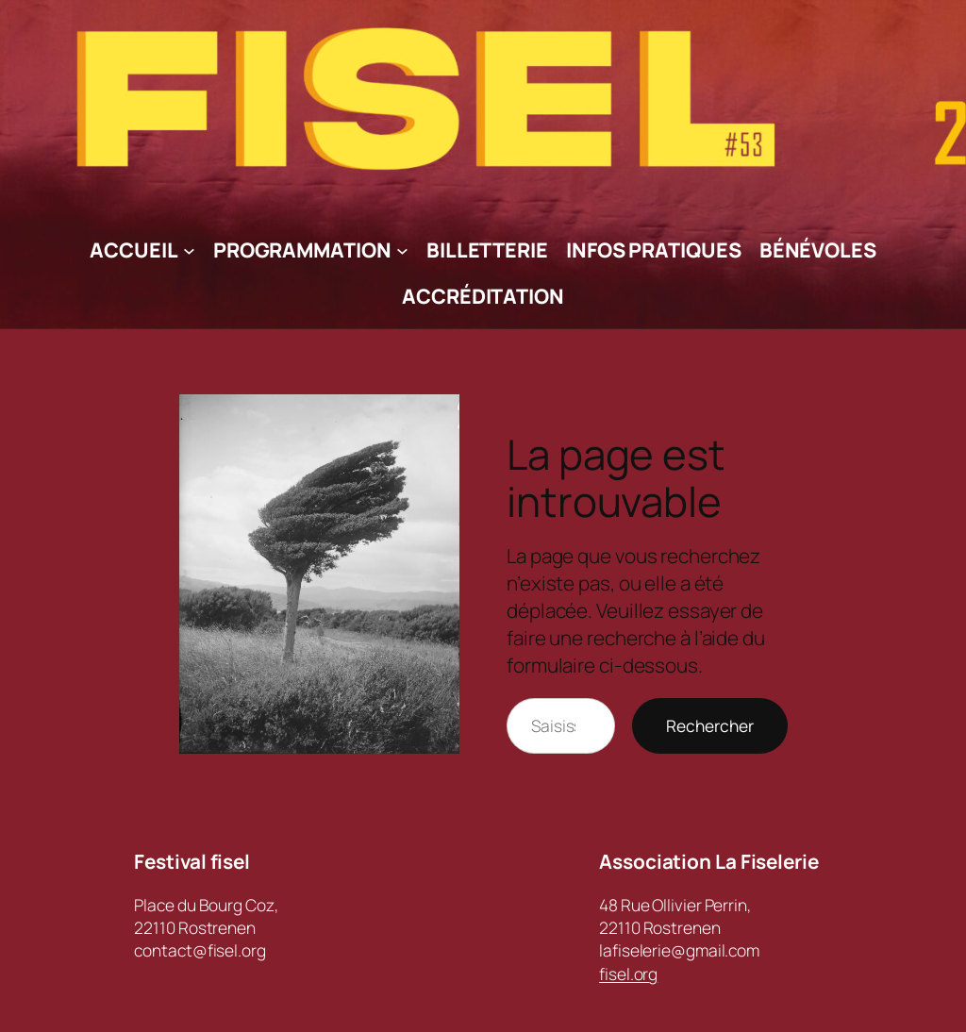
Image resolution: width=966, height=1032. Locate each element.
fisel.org (628, 973)
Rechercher (710, 725)
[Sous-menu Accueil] (189, 250)
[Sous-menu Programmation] (402, 250)
